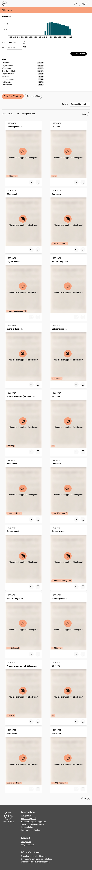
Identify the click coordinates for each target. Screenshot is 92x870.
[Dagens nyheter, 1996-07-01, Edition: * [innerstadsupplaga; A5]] (68, 554)
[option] (23, 63)
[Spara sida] (38, 182)
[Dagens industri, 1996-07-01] (23, 554)
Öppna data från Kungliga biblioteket (36, 859)
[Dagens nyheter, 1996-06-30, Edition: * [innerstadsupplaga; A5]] (23, 284)
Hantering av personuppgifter (33, 821)
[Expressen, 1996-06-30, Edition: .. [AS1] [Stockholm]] (68, 217)
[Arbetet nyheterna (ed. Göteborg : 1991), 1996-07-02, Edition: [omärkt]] (23, 689)
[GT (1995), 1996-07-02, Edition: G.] (68, 689)
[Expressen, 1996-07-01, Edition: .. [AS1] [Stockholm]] (68, 486)
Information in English (30, 830)
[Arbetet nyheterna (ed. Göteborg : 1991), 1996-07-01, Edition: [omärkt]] (23, 419)
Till (3, 48)
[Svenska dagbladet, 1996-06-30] (68, 284)
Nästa (85, 114)
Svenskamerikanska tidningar (33, 856)
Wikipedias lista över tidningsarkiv (35, 862)
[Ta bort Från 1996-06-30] (20, 96)
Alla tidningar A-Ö (28, 818)
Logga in (84, 3)
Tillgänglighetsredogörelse (32, 824)
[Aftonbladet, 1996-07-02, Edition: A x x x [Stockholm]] (23, 756)
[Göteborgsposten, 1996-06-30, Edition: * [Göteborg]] (23, 149)
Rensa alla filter (33, 96)
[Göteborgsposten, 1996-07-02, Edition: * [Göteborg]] (68, 621)
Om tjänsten (26, 816)
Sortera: (65, 104)
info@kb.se (26, 842)
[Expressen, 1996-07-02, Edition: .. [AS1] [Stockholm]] (68, 756)
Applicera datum (78, 54)
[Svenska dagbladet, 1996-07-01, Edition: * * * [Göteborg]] (23, 621)
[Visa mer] (31, 182)
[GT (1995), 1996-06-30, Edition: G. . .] (68, 149)
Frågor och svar (27, 844)
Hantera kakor (27, 827)
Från (3, 42)
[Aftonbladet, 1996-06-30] (23, 217)
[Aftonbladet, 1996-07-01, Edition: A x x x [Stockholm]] (23, 486)
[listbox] (23, 73)
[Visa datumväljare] (24, 42)
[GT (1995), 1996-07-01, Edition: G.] (68, 419)
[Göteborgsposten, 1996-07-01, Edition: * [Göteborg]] (68, 352)
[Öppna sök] (75, 3)
